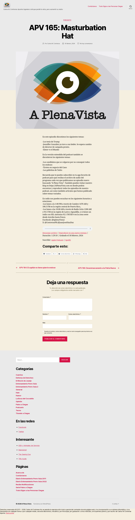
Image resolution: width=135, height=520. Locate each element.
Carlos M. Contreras (62, 46)
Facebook (22, 433)
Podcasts (67, 23)
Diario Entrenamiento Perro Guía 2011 (32, 484)
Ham (18, 398)
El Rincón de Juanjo (24, 387)
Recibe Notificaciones (25, 490)
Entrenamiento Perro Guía (27, 390)
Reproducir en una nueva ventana (74, 239)
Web (44, 328)
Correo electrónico (74, 320)
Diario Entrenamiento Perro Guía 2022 (32, 487)
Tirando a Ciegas (23, 419)
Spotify (69, 246)
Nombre (46, 320)
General (19, 395)
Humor (19, 401)
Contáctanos (92, 7)
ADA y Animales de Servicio (29, 451)
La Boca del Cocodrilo (25, 404)
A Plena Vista (27, 510)
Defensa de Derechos (25, 384)
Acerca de (20, 479)
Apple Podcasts (57, 246)
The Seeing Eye (25, 460)
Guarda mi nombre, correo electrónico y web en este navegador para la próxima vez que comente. (68, 338)
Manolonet (22, 456)
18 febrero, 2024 (78, 46)
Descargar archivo (50, 239)
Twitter (21, 437)
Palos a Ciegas (22, 410)
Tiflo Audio (22, 465)
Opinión (19, 407)
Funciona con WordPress (42, 510)
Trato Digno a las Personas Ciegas (111, 7)
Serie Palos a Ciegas (25, 493)
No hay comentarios (68, 49)
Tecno (18, 416)
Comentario (47, 303)
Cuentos (19, 381)
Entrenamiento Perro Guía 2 (27, 393)
